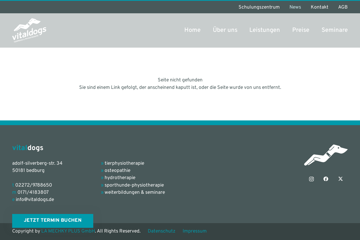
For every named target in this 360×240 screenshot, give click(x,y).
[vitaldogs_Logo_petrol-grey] (29, 30)
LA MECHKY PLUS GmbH (68, 231)
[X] (341, 179)
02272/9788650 (33, 185)
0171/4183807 (33, 193)
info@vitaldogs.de (35, 200)
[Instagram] (311, 179)
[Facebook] (326, 179)
